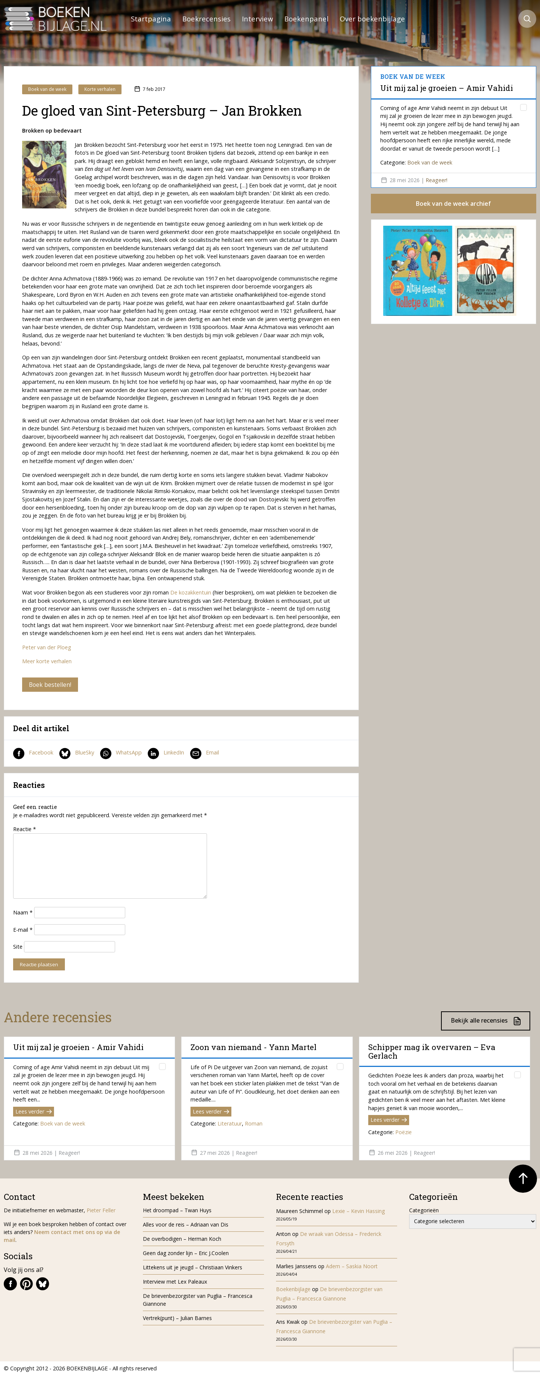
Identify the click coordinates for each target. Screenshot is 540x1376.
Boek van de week (47, 89)
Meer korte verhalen (47, 661)
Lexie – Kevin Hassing (358, 1211)
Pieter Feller (101, 1210)
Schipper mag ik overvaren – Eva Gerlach (431, 1052)
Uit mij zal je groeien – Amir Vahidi (446, 88)
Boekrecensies (206, 18)
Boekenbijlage (293, 1289)
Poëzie (403, 1132)
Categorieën (424, 1210)
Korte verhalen (100, 89)
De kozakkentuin (191, 592)
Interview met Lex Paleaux (175, 1281)
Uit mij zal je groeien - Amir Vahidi (78, 1048)
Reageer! (436, 180)
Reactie (24, 829)
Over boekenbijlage (372, 18)
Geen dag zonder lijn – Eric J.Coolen (186, 1253)
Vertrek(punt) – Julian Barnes (177, 1318)
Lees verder (33, 1111)
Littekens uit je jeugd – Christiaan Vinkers (192, 1267)
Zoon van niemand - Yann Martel (253, 1048)
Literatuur (230, 1123)
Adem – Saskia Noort (352, 1266)
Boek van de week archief (453, 203)
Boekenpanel (306, 18)
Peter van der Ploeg (46, 647)
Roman (253, 1123)
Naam (23, 912)
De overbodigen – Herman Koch (182, 1239)
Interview (257, 18)
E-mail (23, 930)
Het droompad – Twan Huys (177, 1210)
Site (17, 947)
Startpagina (151, 18)
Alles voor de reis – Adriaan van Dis (185, 1224)
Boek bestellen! (50, 684)
